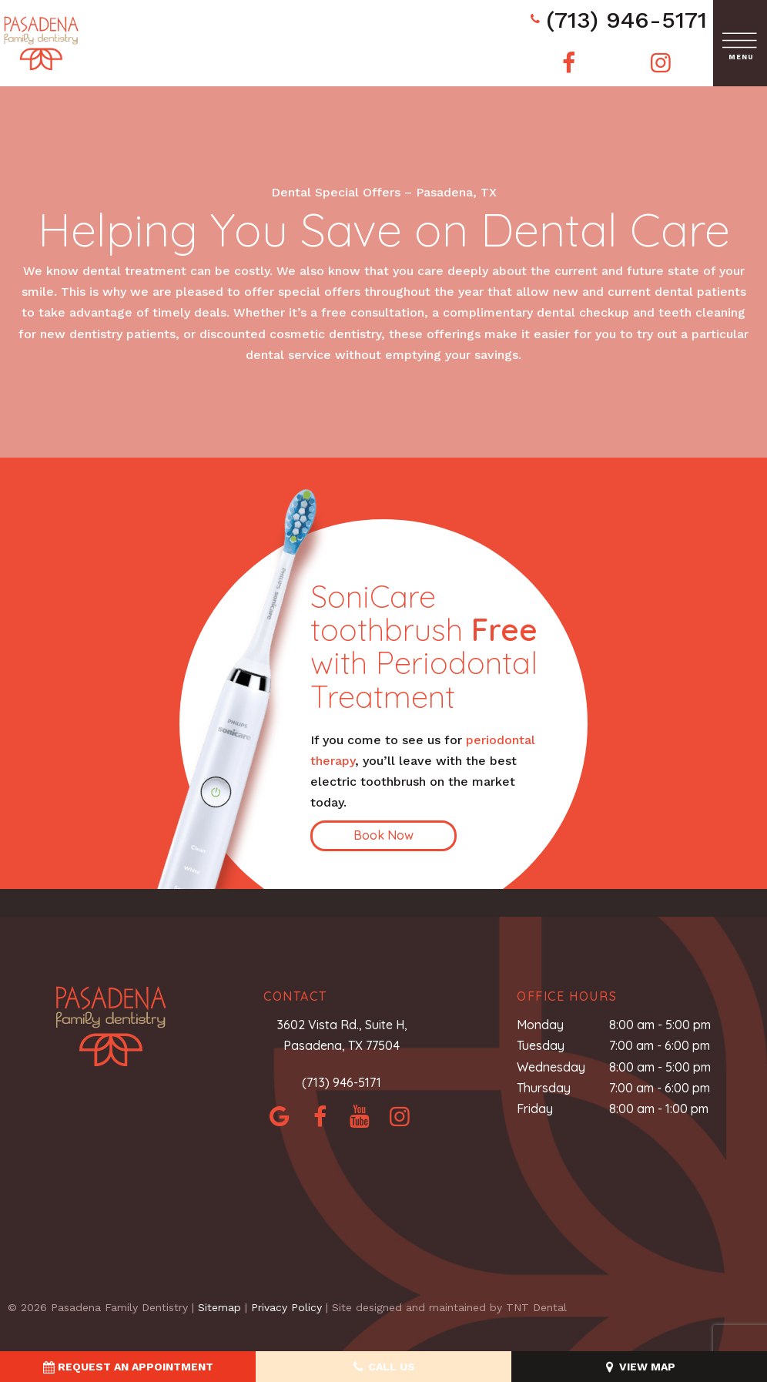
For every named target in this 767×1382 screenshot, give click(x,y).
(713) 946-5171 (617, 19)
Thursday (544, 1087)
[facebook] (569, 62)
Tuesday (540, 1045)
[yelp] (359, 1116)
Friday (535, 1108)
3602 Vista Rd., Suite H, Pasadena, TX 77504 (341, 1035)
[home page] (41, 43)
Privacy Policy (286, 1307)
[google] (279, 1116)
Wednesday (551, 1067)
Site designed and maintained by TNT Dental (449, 1307)
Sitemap (219, 1307)
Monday (540, 1024)
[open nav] (740, 43)
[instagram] (661, 62)
